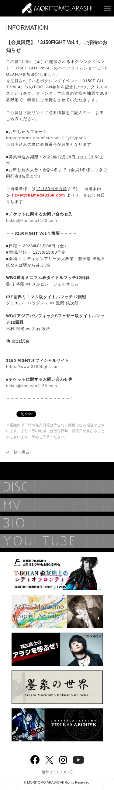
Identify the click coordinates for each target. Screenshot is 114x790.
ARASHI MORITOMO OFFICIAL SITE (57, 8)
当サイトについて (57, 772)
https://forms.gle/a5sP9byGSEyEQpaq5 (46, 138)
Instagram (63, 759)
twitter (49, 759)
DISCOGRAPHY (57, 487)
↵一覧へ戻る (17, 452)
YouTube (57, 541)
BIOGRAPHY (57, 523)
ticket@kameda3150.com (31, 220)
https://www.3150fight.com (33, 366)
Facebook (35, 758)
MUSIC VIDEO (57, 505)
